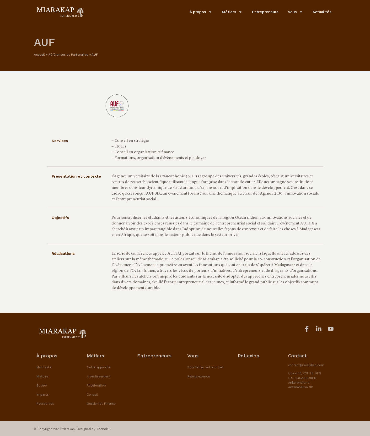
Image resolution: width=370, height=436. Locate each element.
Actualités (321, 11)
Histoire (42, 376)
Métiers (232, 11)
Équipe (41, 385)
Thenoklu (103, 429)
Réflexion (248, 356)
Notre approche (99, 367)
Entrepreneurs (265, 11)
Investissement (99, 376)
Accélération (96, 385)
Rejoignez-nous (198, 376)
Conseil (92, 394)
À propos (200, 11)
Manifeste (43, 367)
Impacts (42, 394)
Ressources (45, 403)
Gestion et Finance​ (101, 403)
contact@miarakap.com (306, 365)
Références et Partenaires (68, 54)
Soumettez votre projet (205, 367)
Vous (295, 11)
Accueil (39, 54)
